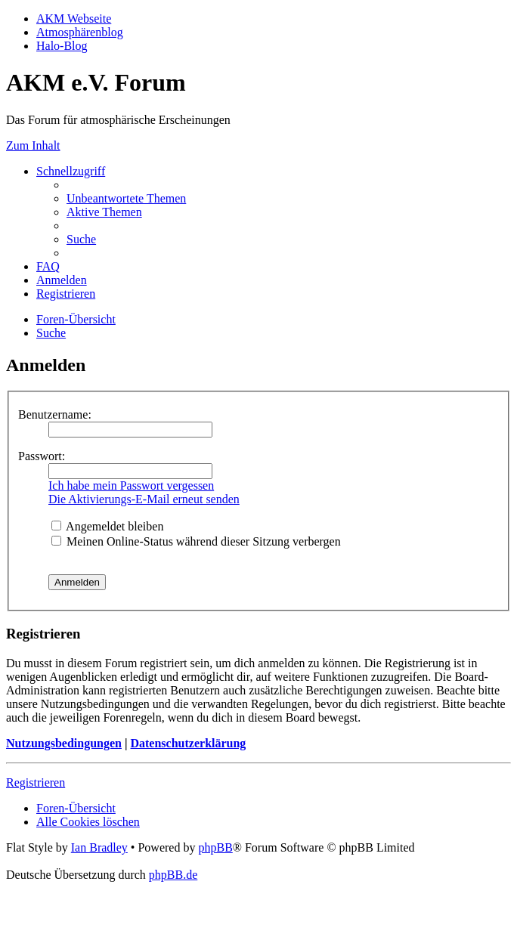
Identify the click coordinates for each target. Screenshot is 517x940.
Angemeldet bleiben (107, 526)
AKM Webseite (73, 18)
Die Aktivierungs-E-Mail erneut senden (144, 499)
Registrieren (35, 782)
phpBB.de (173, 874)
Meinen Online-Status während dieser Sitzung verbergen (196, 541)
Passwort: (41, 456)
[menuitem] (126, 198)
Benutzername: (54, 414)
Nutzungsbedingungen (64, 743)
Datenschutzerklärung (188, 743)
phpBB (215, 847)
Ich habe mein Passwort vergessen (131, 485)
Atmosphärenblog (79, 32)
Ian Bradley (99, 847)
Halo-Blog (62, 45)
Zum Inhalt (33, 145)
